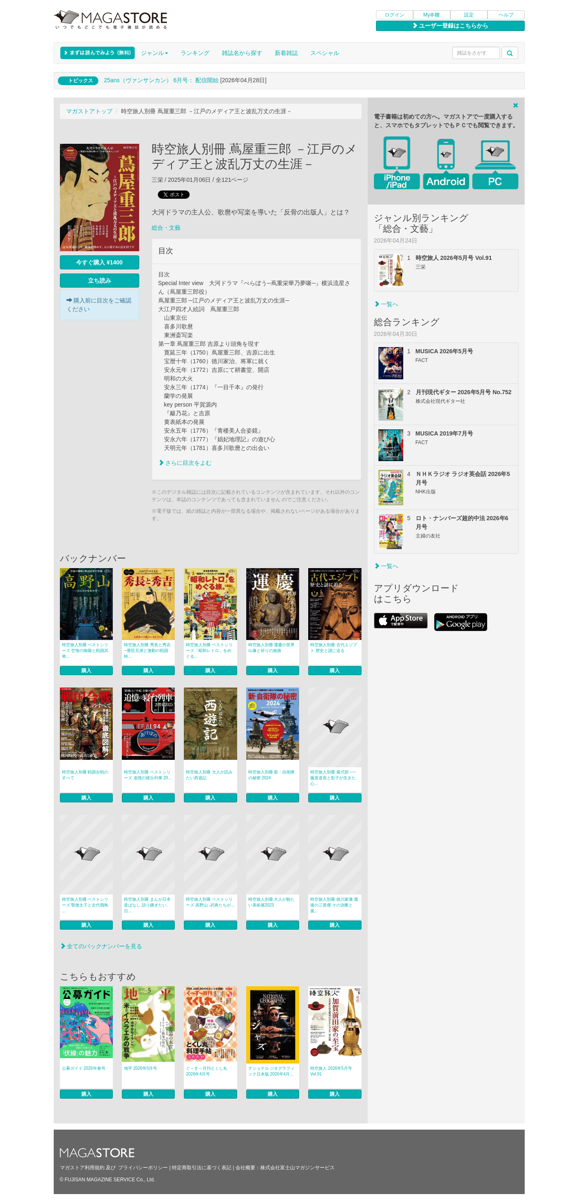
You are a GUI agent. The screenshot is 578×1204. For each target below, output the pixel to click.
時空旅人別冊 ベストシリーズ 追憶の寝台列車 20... (147, 775)
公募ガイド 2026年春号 (83, 1068)
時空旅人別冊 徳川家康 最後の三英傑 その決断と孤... (334, 905)
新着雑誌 (286, 53)
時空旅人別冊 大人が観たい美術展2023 (271, 902)
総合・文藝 (166, 227)
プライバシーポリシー (143, 1168)
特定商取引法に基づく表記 (201, 1168)
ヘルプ (506, 15)
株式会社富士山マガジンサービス (297, 1168)
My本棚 (431, 15)
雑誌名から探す (242, 53)
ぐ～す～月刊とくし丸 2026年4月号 (206, 1071)
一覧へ (386, 304)
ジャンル (154, 53)
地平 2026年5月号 (140, 1068)
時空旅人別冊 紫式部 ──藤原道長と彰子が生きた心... (333, 778)
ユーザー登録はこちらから (450, 25)
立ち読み (99, 280)
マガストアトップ (89, 111)
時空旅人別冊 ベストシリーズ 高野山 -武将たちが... (210, 902)
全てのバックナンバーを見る (101, 946)
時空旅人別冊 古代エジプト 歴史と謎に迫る (333, 647)
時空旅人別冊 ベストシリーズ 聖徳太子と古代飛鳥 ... (85, 905)
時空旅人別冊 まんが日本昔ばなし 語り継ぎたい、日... (147, 905)
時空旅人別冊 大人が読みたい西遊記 (209, 775)
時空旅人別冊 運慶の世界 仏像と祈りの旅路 (271, 647)
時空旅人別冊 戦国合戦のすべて (85, 775)
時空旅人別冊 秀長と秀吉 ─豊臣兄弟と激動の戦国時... (147, 650)
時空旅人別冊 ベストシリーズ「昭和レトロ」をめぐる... (209, 650)
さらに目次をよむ (185, 462)
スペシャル (324, 53)
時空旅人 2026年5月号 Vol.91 (331, 1071)
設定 (469, 15)
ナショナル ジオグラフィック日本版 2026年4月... (271, 1071)
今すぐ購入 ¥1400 (99, 262)
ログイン (394, 15)
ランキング (195, 53)
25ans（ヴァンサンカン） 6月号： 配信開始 (161, 80)
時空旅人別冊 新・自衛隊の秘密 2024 (271, 775)
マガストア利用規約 (82, 1168)
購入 (86, 670)
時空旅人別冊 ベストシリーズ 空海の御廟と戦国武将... (85, 650)
